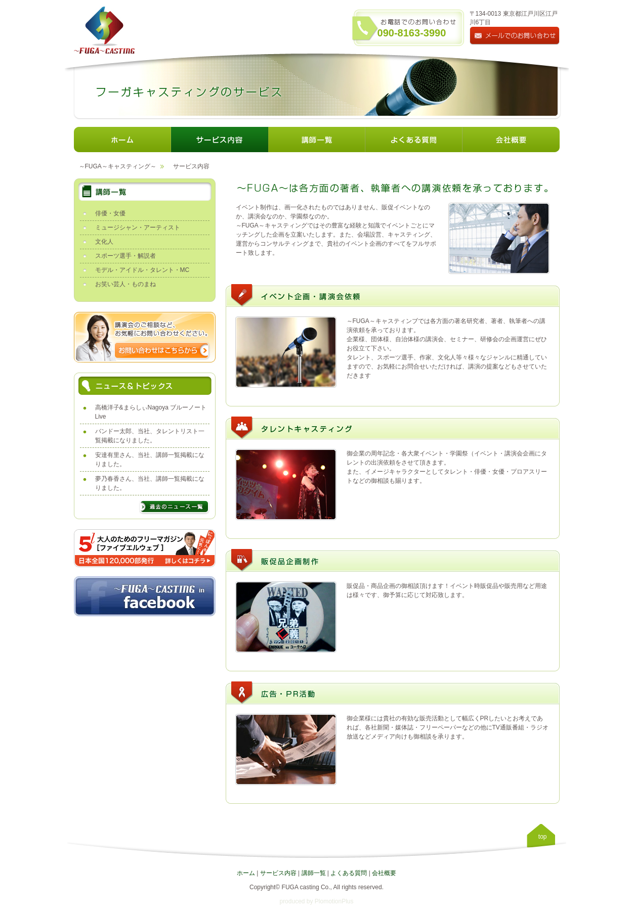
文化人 (104, 241)
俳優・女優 (110, 213)
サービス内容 (278, 873)
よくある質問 (348, 873)
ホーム (246, 873)
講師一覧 (314, 873)
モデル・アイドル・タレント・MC (142, 269)
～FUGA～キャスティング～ (117, 166)
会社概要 (384, 873)
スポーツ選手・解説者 (125, 255)
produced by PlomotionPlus (316, 901)
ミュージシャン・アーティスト (137, 227)
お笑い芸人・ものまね (125, 284)
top (542, 836)
